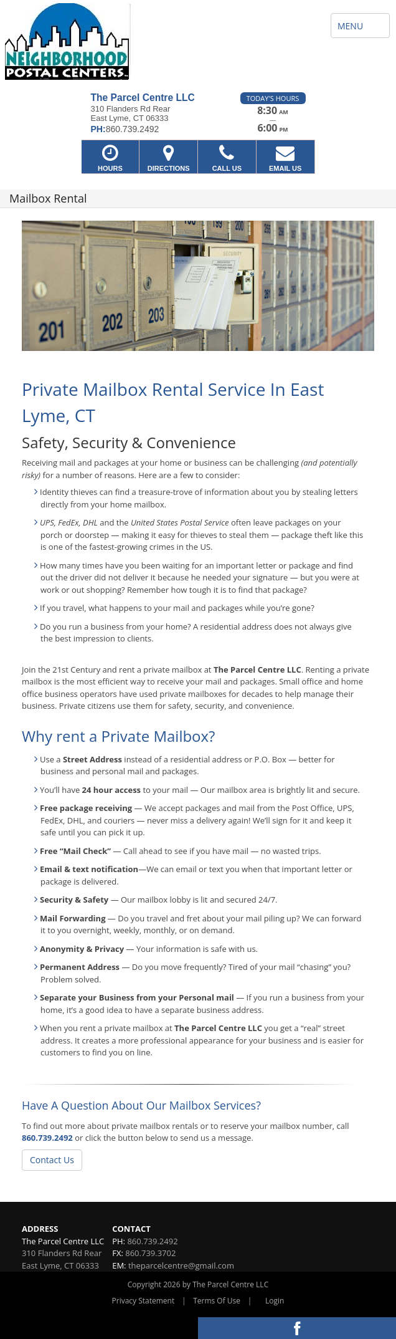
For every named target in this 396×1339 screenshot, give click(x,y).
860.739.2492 (47, 1137)
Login (274, 1300)
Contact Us (52, 1160)
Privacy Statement (143, 1300)
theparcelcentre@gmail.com (181, 1265)
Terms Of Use (216, 1300)
